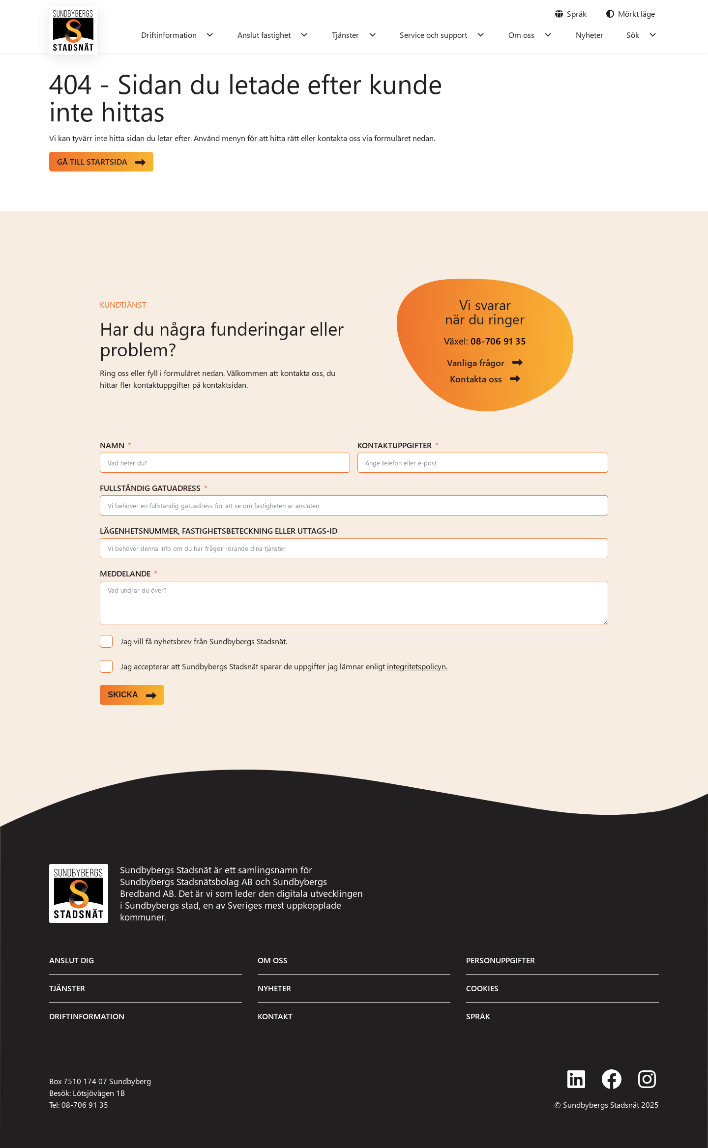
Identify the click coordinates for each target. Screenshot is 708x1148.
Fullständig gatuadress (150, 488)
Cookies (482, 988)
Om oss (531, 34)
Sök (634, 34)
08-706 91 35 (498, 341)
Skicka (123, 694)
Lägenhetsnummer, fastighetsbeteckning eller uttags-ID (218, 530)
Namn (112, 445)
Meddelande (125, 573)
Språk (478, 1016)
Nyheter (595, 34)
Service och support (447, 34)
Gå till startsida (92, 161)
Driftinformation (194, 34)
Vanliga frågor (475, 362)
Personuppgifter (500, 960)
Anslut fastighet (285, 34)
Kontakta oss (476, 379)
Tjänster (362, 34)
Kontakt (275, 1016)
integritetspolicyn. (417, 666)
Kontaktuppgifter (394, 445)
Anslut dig (71, 960)
